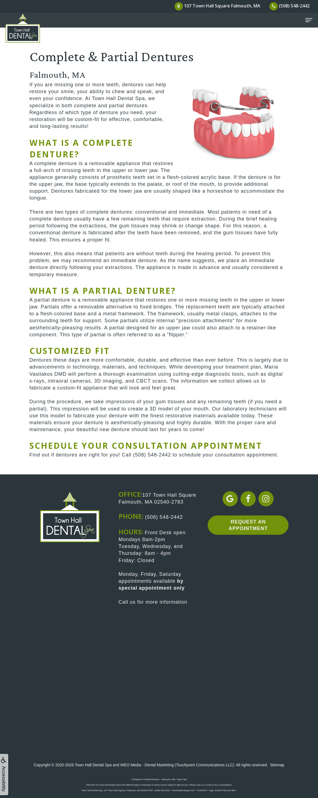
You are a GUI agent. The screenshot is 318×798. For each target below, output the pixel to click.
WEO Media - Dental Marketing (147, 765)
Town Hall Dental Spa (93, 765)
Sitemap (277, 765)
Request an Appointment (248, 525)
